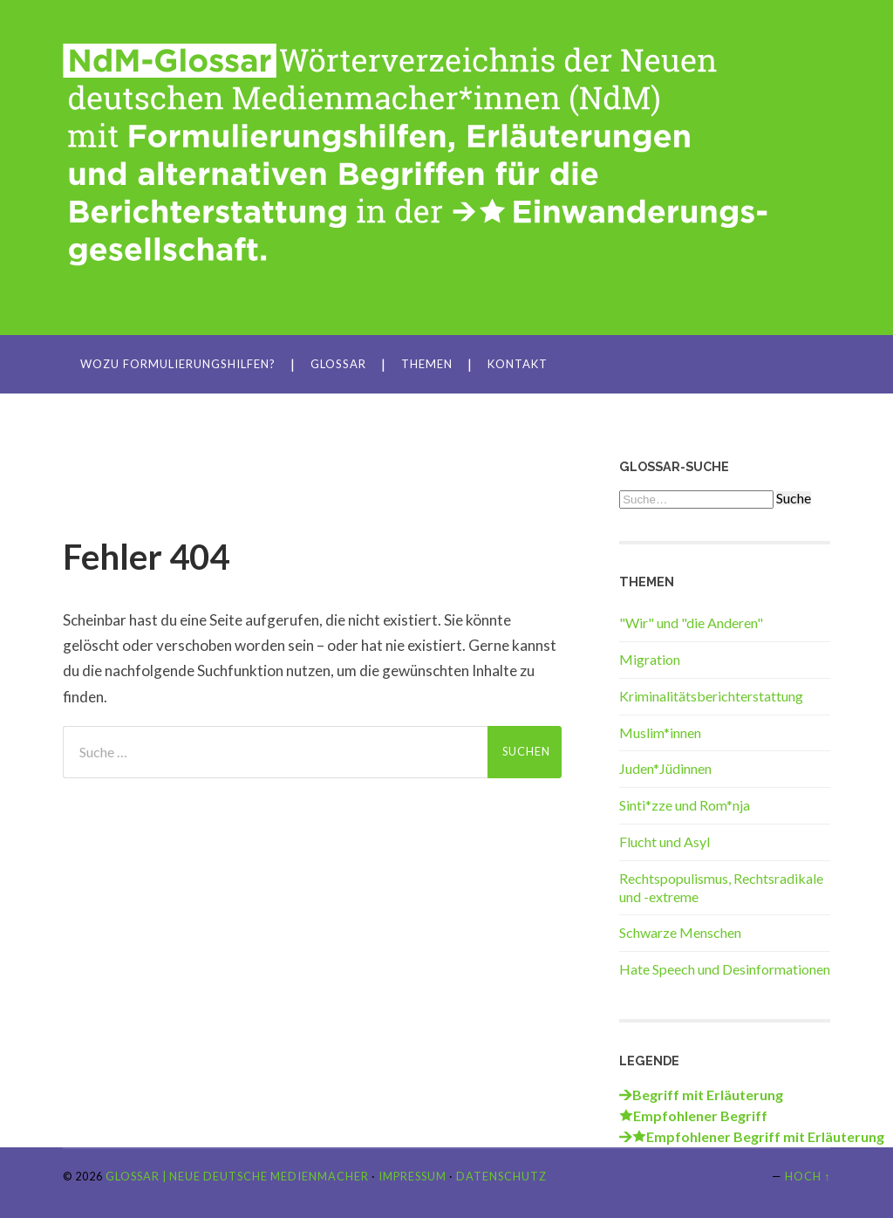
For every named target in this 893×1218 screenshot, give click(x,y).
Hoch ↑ (807, 1176)
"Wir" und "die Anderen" (691, 622)
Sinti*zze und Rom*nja (684, 805)
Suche (793, 498)
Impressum (412, 1176)
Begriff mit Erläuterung (707, 1094)
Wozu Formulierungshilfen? (178, 364)
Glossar (338, 364)
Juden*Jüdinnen (665, 768)
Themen (427, 364)
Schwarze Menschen (680, 932)
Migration (649, 659)
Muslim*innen (660, 732)
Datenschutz (501, 1176)
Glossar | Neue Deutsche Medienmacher (237, 1176)
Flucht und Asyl (664, 841)
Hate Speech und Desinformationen (724, 969)
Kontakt (517, 364)
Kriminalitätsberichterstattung (711, 696)
